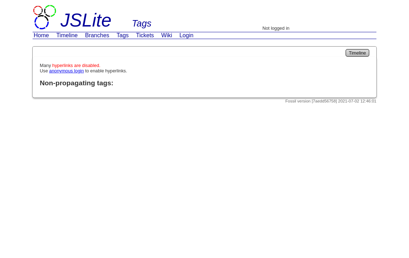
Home (41, 35)
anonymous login (66, 70)
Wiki (166, 35)
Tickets (145, 35)
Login (186, 35)
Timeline (67, 35)
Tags (123, 35)
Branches (97, 35)
